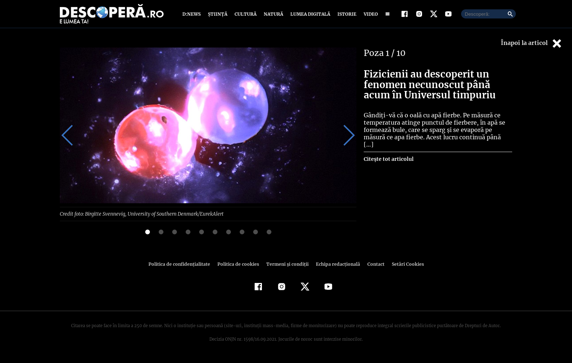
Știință (218, 15)
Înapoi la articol (532, 46)
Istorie (345, 15)
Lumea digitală (309, 15)
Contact (372, 267)
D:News (192, 15)
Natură (272, 15)
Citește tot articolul (388, 155)
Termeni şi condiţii (286, 267)
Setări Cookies (404, 267)
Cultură (245, 15)
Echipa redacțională (335, 267)
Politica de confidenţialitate (182, 267)
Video (369, 15)
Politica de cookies (239, 267)
